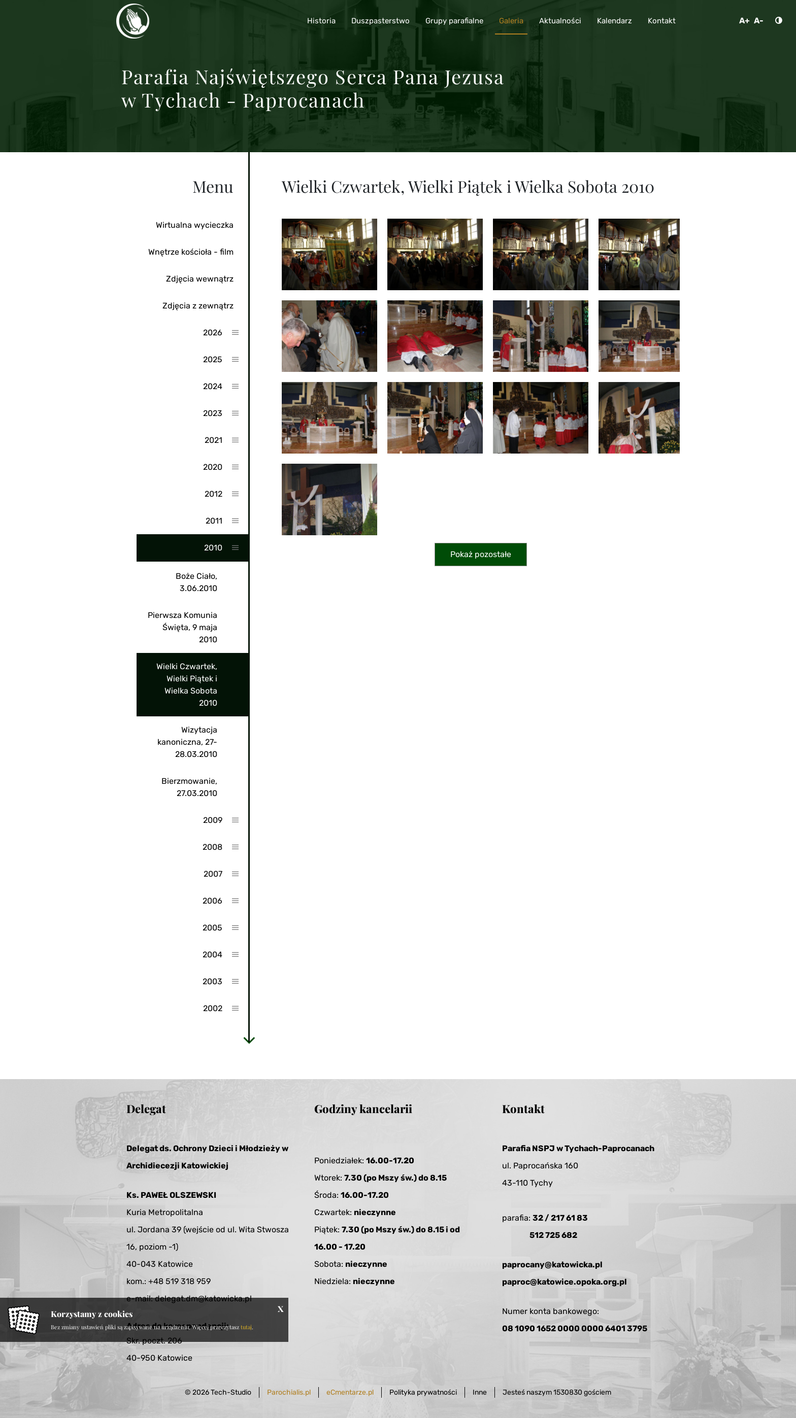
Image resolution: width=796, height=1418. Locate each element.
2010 (213, 547)
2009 (212, 820)
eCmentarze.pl (350, 1392)
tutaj (246, 1327)
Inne (480, 1392)
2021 (213, 440)
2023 (212, 413)
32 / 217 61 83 (560, 1218)
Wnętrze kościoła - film (191, 252)
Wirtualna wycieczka (195, 225)
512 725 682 (553, 1235)
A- (759, 20)
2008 (212, 847)
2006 (212, 901)
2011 (214, 521)
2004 (212, 954)
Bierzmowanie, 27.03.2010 (189, 787)
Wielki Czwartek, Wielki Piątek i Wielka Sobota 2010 (186, 685)
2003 (212, 981)
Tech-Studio (231, 1392)
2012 (213, 494)
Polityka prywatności (423, 1392)
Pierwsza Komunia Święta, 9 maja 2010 (182, 627)
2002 (212, 1008)
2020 (212, 467)
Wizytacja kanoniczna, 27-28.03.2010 (187, 742)
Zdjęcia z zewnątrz (198, 305)
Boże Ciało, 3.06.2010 (196, 582)
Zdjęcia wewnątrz (200, 279)
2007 (213, 874)
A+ (744, 20)
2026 (212, 332)
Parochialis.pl (289, 1392)
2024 (212, 386)
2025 (212, 359)
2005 (212, 927)
